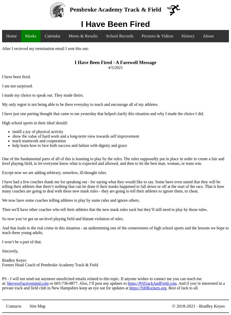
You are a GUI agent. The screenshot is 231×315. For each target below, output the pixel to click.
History (188, 36)
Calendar (52, 36)
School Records (119, 36)
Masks (30, 36)
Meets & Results (83, 36)
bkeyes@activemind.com (28, 283)
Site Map (38, 306)
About (208, 36)
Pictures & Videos (157, 36)
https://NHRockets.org (147, 288)
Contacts (14, 306)
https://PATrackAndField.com (152, 283)
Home (11, 36)
